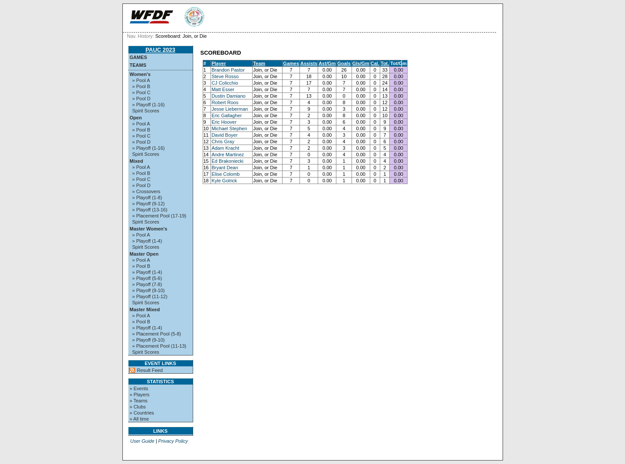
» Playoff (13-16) (150, 209)
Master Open (144, 254)
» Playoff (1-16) (148, 104)
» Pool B (141, 86)
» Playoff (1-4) (147, 241)
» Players (140, 394)
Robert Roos (224, 102)
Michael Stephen (229, 128)
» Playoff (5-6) (147, 278)
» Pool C (141, 92)
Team (259, 63)
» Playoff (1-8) (147, 197)
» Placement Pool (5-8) (156, 333)
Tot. (385, 63)
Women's (140, 74)
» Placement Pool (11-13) (159, 346)
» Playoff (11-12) (150, 296)
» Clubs (138, 406)
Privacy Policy (173, 441)
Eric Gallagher (226, 115)
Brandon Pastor (227, 69)
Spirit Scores (145, 110)
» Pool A (141, 80)
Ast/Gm (327, 63)
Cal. (375, 63)
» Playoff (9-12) (148, 203)
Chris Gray (222, 141)
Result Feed (150, 370)
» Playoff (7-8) (147, 284)
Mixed (136, 161)
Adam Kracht (225, 148)
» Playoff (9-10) (148, 290)
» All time (139, 418)
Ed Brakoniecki (227, 161)
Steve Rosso (224, 76)
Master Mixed (145, 309)
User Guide (142, 441)
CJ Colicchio (224, 83)
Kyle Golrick (224, 180)
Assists (308, 63)
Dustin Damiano (228, 96)
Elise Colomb (225, 174)
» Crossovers (146, 191)
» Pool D (141, 98)
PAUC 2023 (160, 49)
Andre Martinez (227, 154)
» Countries (142, 412)
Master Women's (149, 228)
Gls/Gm (360, 63)
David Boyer (224, 135)
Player (218, 63)
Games (138, 57)
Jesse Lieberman (229, 109)
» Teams (139, 400)
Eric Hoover (223, 122)
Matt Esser (222, 89)
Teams (138, 65)
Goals (344, 63)
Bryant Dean (224, 167)
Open (136, 117)
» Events (139, 388)
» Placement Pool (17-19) (159, 215)
